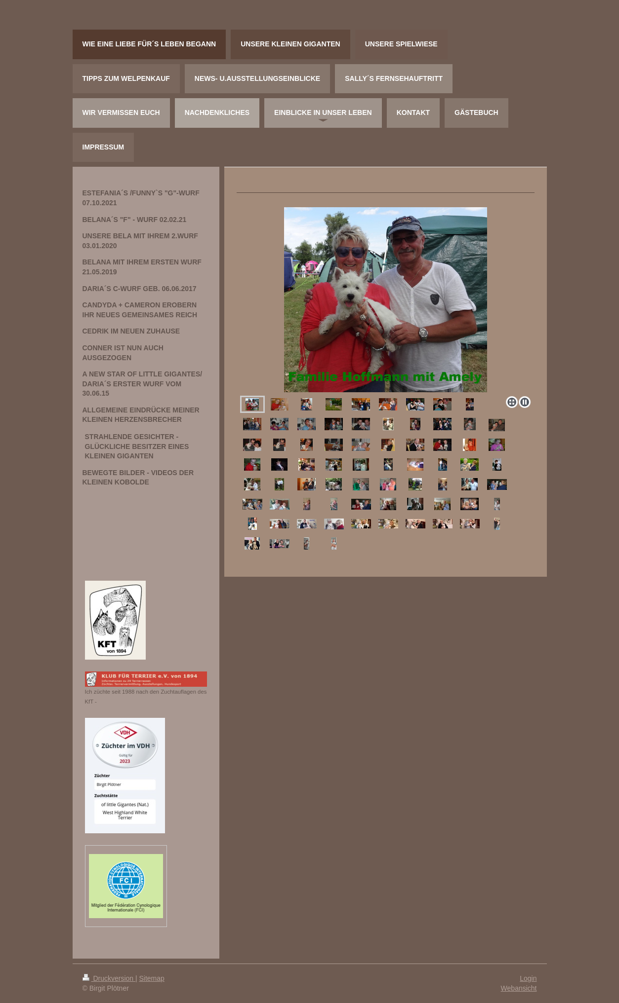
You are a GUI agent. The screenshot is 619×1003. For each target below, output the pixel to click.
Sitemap (152, 978)
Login (528, 978)
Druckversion (109, 978)
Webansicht (519, 988)
